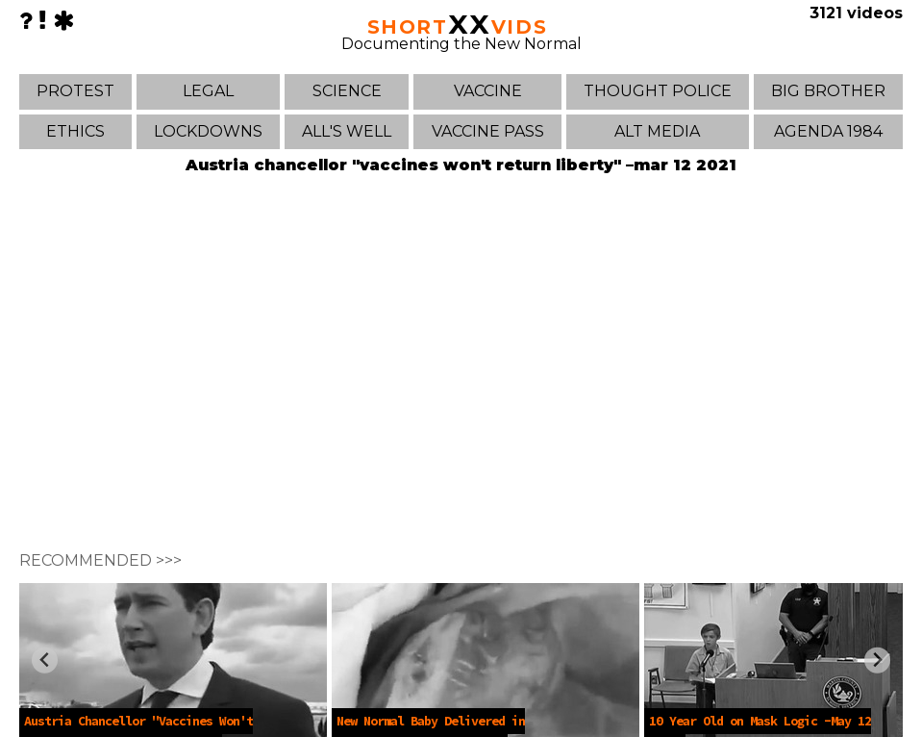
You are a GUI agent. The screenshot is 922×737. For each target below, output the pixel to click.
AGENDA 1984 (828, 131)
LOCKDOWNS (208, 131)
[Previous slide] (45, 660)
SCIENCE (347, 91)
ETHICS (75, 131)
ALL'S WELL (346, 131)
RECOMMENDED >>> (100, 560)
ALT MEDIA (657, 131)
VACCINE (488, 91)
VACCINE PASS (488, 131)
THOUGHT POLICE (658, 91)
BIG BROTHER (828, 91)
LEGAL (208, 91)
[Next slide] (877, 660)
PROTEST (75, 91)
